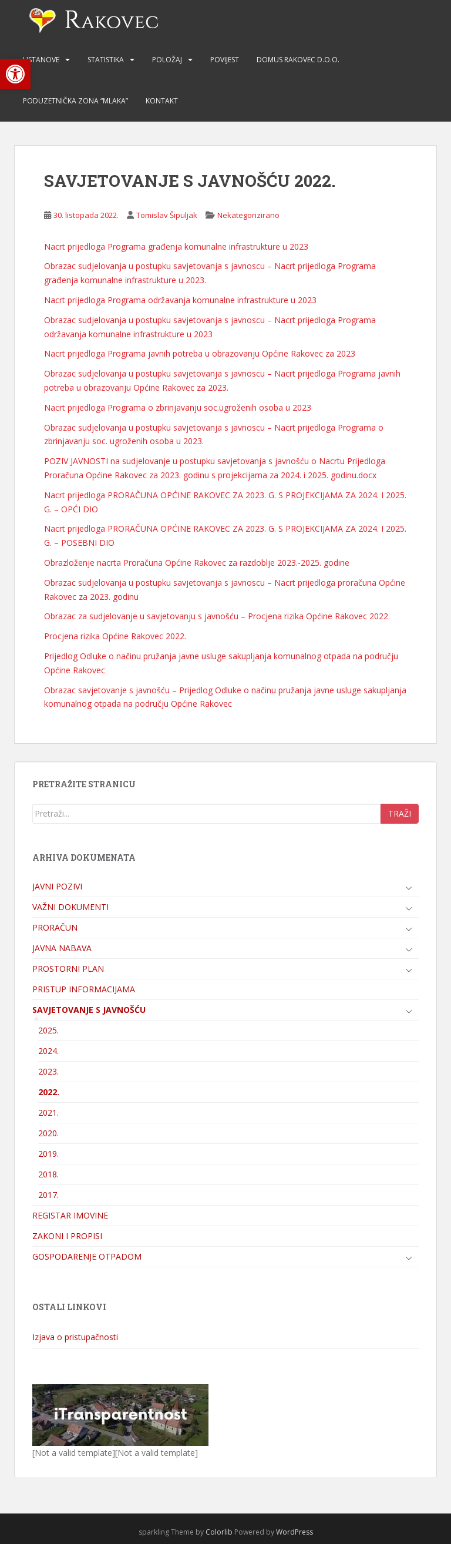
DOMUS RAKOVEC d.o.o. (298, 60)
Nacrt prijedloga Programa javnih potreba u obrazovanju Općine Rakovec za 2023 (199, 353)
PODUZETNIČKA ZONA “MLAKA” (75, 101)
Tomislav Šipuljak (166, 215)
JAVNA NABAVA (62, 948)
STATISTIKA (105, 60)
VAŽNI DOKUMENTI (70, 906)
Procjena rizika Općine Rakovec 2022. (115, 636)
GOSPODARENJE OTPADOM (87, 1256)
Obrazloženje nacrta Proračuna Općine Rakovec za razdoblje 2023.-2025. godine (196, 562)
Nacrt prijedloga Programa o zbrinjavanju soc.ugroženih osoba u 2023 (177, 407)
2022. (48, 1091)
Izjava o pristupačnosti (75, 1336)
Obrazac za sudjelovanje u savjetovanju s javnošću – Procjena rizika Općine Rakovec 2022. (217, 616)
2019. (48, 1153)
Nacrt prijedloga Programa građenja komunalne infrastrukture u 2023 (176, 246)
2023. (48, 1071)
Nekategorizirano (248, 215)
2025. (48, 1030)
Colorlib (219, 1532)
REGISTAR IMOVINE (70, 1215)
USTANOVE (41, 60)
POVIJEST (224, 60)
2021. (48, 1112)
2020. (48, 1133)
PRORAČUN (55, 927)
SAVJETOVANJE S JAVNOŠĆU (89, 1009)
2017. (48, 1194)
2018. (48, 1174)
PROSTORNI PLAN (68, 968)
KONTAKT (162, 101)
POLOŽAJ (167, 60)
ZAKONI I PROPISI (67, 1235)
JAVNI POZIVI (57, 886)
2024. (48, 1050)
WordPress (294, 1532)
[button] (15, 74)
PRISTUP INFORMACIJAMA (83, 989)
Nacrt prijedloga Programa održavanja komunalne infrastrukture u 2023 (180, 300)
